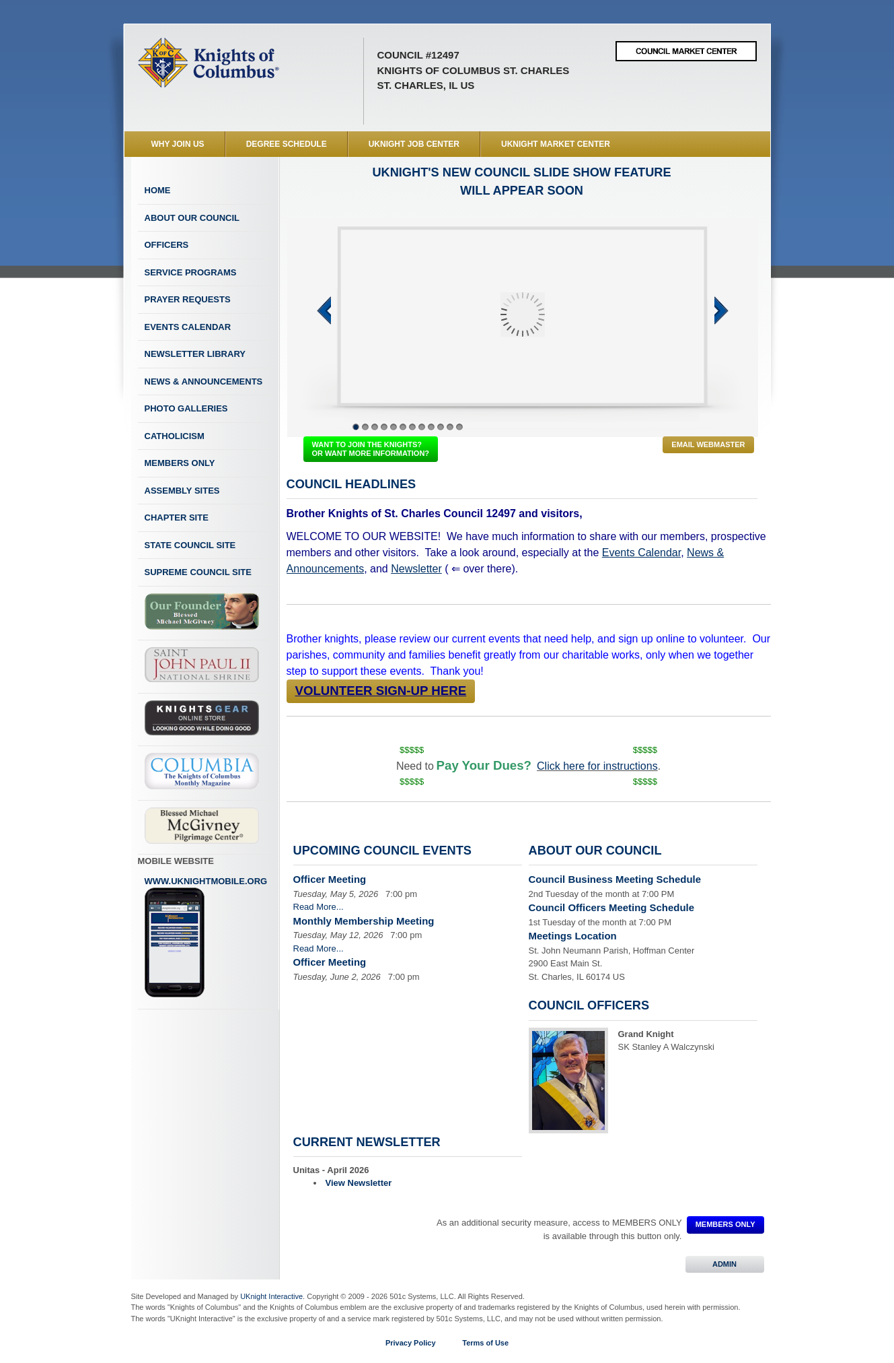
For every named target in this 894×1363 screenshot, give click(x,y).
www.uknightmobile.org (206, 937)
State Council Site (190, 545)
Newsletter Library (195, 354)
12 (459, 427)
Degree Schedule (286, 144)
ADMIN (724, 1264)
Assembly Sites (182, 491)
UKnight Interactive (271, 1296)
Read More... (318, 907)
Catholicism (174, 436)
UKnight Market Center (555, 144)
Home (158, 190)
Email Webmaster (708, 444)
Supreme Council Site (198, 572)
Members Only (180, 463)
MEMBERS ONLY (725, 1224)
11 (450, 427)
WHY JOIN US (177, 144)
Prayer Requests (188, 299)
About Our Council (192, 218)
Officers (167, 245)
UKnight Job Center (414, 144)
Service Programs (191, 272)
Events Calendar (188, 327)
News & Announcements (204, 381)
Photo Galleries (186, 408)
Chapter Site (177, 517)
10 (441, 427)
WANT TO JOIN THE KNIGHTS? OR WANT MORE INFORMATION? (371, 448)
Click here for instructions (597, 766)
